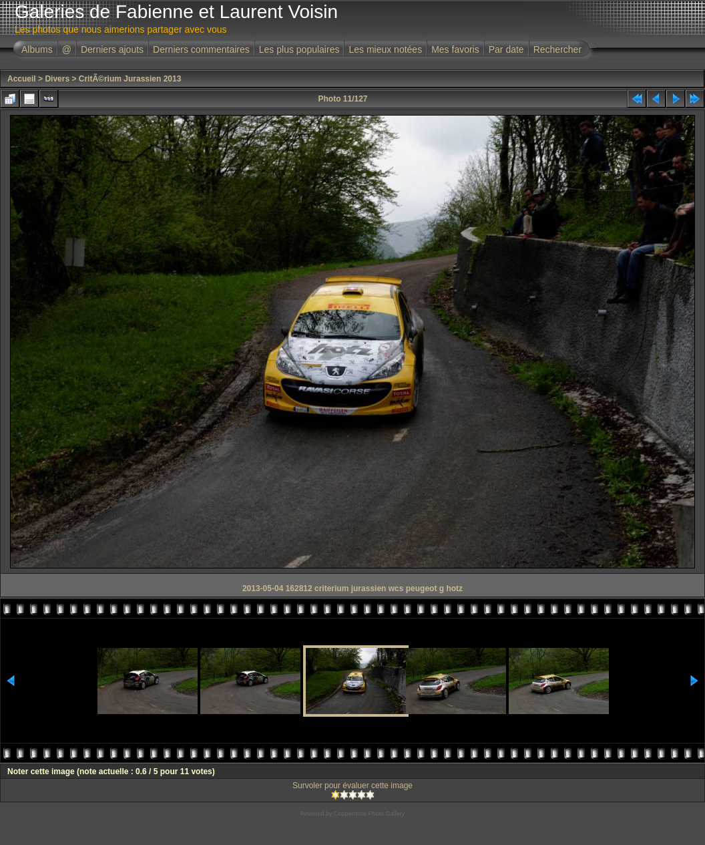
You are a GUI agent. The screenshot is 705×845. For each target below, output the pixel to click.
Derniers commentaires (201, 49)
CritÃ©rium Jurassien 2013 (130, 78)
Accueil (21, 78)
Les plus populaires (299, 49)
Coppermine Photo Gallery (369, 813)
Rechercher (557, 49)
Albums (37, 49)
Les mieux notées (385, 49)
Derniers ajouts (112, 49)
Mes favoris (455, 49)
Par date (506, 49)
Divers (57, 78)
